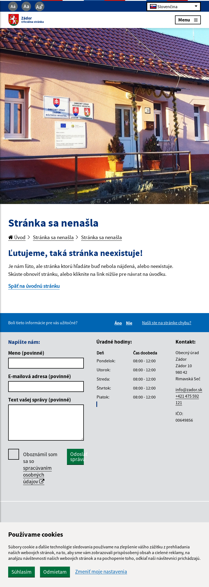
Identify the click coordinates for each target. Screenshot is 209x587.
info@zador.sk (189, 389)
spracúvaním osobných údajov (37, 475)
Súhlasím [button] (21, 572)
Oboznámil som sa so (40, 468)
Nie (130, 323)
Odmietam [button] (55, 572)
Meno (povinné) (26, 353)
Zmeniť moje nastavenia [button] (101, 571)
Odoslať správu (77, 456)
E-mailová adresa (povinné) (39, 376)
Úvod (17, 237)
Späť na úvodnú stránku (34, 286)
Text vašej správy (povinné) (39, 399)
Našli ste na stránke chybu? (166, 322)
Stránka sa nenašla (53, 237)
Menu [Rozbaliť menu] (188, 20)
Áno (119, 323)
